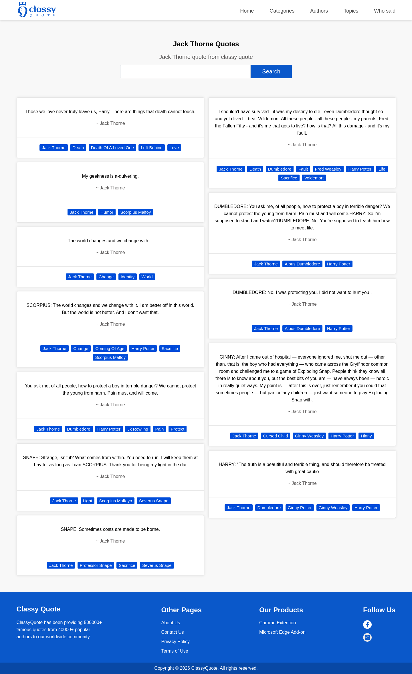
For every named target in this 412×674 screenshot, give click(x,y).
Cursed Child (275, 435)
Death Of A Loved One (112, 147)
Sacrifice (170, 348)
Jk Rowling (137, 429)
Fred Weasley (328, 169)
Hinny (366, 435)
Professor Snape (96, 565)
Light (87, 500)
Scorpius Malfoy (135, 212)
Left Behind (152, 147)
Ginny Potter (300, 507)
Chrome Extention (277, 622)
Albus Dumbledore (302, 263)
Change (106, 276)
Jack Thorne (53, 147)
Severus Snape (154, 500)
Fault (303, 169)
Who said (384, 11)
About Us (170, 622)
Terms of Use (174, 651)
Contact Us (172, 632)
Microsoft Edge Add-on (282, 632)
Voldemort (314, 177)
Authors (319, 11)
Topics (351, 11)
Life (382, 169)
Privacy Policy (175, 641)
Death (78, 147)
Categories (282, 11)
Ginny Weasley (309, 435)
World (147, 276)
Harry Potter (142, 348)
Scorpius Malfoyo (115, 500)
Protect (178, 429)
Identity (127, 276)
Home (247, 11)
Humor (106, 212)
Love (174, 147)
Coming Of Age (109, 348)
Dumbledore (78, 429)
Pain (159, 429)
